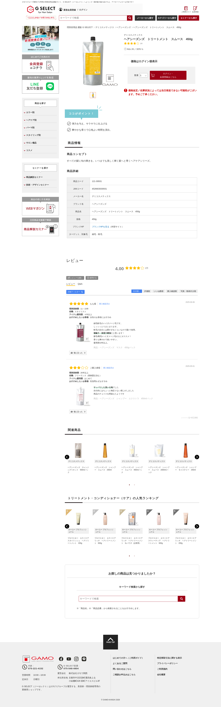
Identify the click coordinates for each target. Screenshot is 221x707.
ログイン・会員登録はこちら (168, 75)
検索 (181, 599)
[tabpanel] (93, 61)
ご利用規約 (162, 669)
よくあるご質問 (120, 663)
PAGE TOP (110, 645)
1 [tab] (129, 487)
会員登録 (195, 12)
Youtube (66, 659)
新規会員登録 (69, 9)
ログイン (83, 9)
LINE (80, 659)
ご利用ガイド (186, 12)
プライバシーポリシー (167, 663)
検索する (129, 18)
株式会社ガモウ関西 (78, 673)
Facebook (59, 659)
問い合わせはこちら (122, 669)
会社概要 (161, 674)
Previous (67, 457)
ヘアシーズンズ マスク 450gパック (117, 347)
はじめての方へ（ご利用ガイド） (128, 658)
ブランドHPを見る (100, 226)
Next (197, 457)
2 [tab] (134, 487)
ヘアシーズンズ (99, 204)
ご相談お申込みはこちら (124, 674)
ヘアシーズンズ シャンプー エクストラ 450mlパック (126, 398)
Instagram (73, 659)
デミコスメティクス (134, 35)
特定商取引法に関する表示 (169, 658)
